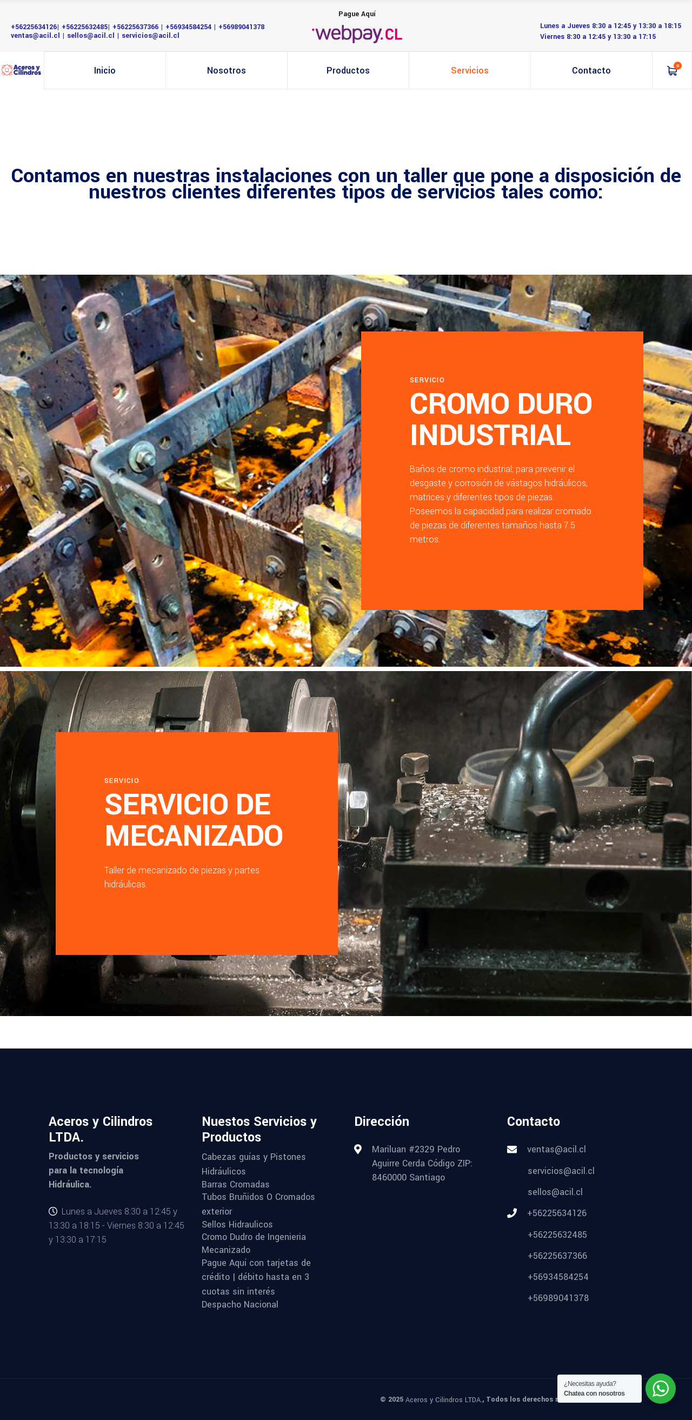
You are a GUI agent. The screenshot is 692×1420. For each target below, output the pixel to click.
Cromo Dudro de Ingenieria (254, 1237)
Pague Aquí (357, 14)
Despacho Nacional (240, 1304)
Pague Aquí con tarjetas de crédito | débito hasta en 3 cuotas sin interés (256, 1276)
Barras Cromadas (236, 1184)
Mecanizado (226, 1250)
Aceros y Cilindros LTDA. (443, 1400)
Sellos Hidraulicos (237, 1224)
